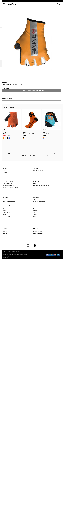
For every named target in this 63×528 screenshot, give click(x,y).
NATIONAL (35, 237)
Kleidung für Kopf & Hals (8, 212)
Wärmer (4, 210)
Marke (4, 237)
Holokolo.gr (5, 257)
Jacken (4, 203)
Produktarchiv (6, 172)
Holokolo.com (12, 256)
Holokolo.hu (18, 254)
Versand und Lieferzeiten (38, 170)
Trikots (4, 199)
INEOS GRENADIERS (38, 233)
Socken (4, 208)
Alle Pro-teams (36, 238)
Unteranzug (5, 218)
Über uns (5, 168)
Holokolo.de (19, 256)
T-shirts (35, 214)
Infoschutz (35, 183)
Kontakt (4, 170)
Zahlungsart (36, 168)
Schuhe (4, 235)
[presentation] (3, 124)
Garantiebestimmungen (8, 183)
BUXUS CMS (12, 253)
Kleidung (5, 231)
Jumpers (35, 212)
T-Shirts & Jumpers (7, 216)
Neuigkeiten (5, 197)
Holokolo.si (5, 256)
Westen (4, 214)
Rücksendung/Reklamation (9, 185)
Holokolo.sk (22, 253)
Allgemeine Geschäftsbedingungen (41, 185)
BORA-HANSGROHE (38, 231)
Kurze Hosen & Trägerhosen (9, 201)
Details (3, 95)
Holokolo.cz (5, 254)
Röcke (34, 216)
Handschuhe (5, 206)
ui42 (18, 253)
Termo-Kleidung (6, 205)
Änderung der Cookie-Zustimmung (10, 187)
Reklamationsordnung (8, 181)
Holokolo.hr (25, 256)
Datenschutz (36, 181)
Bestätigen (55, 153)
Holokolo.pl (12, 254)
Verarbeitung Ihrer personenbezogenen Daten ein (41, 155)
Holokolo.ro (24, 254)
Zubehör (5, 233)
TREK (34, 235)
